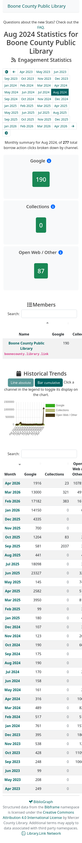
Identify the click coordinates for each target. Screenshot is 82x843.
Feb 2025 (26, 106)
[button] (49, 161)
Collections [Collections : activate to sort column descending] (54, 474)
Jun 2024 (28, 92)
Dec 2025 (61, 119)
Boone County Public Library (37, 6)
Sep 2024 (10, 99)
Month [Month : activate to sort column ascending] (10, 474)
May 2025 (11, 112)
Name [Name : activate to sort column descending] (24, 334)
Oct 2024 (27, 99)
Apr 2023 (26, 72)
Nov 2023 (44, 78)
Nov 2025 (44, 119)
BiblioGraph (41, 801)
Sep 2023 (10, 78)
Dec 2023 (61, 78)
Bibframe (51, 807)
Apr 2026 (60, 126)
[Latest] (6, 133)
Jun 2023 (60, 72)
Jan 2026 (10, 126)
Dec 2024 (61, 99)
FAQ (40, 27)
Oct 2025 (27, 119)
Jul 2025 (43, 112)
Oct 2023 (27, 78)
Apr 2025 (60, 106)
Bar (49, 382)
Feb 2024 (26, 85)
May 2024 (11, 92)
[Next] (73, 126)
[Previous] (14, 71)
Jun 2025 (28, 112)
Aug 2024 (60, 92)
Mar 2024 (44, 85)
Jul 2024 (43, 92)
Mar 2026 (44, 126)
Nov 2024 (44, 99)
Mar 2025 (44, 106)
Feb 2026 (26, 126)
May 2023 (43, 72)
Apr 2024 (60, 85)
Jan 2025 (10, 106)
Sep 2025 (10, 119)
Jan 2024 (10, 85)
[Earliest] (6, 71)
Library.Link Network (41, 833)
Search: (42, 314)
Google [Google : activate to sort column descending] (58, 334)
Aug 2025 (60, 112)
